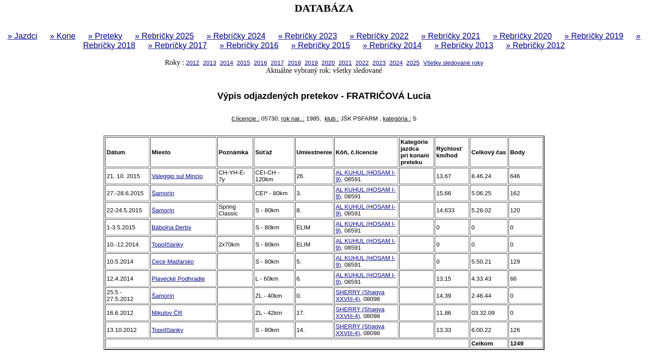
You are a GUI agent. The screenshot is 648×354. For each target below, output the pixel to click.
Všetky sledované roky (453, 62)
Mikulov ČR (167, 312)
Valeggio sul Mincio (177, 176)
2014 (227, 62)
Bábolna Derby (171, 227)
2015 (243, 62)
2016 (260, 62)
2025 (413, 62)
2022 (362, 62)
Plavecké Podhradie (178, 278)
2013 (209, 62)
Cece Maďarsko (173, 261)
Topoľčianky (168, 244)
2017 (277, 62)
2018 (294, 62)
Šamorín (163, 193)
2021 (345, 62)
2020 (328, 62)
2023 (379, 62)
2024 (396, 62)
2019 (311, 62)
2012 (192, 62)
